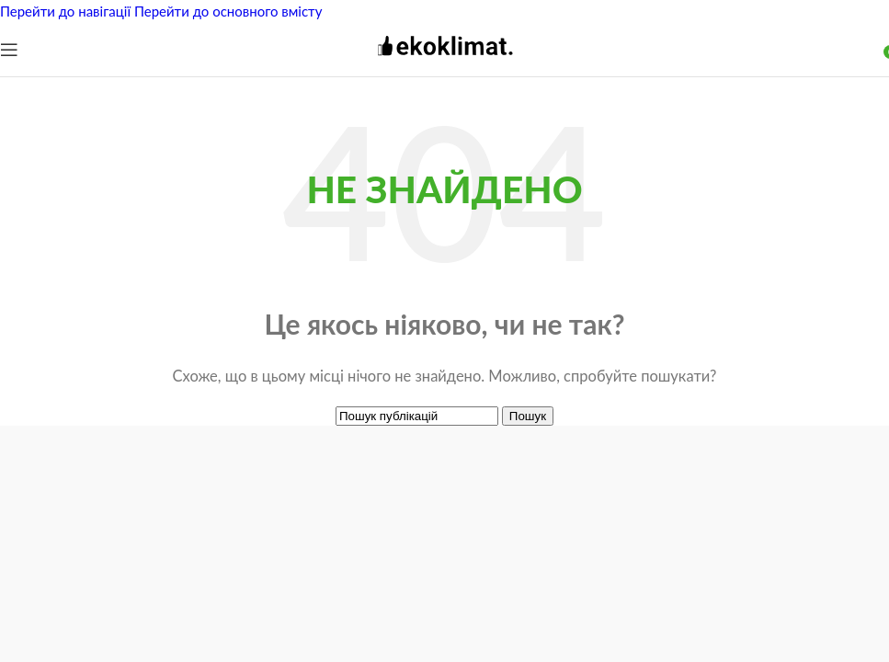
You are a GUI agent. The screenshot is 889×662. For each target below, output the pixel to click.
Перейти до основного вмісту (228, 11)
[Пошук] (417, 416)
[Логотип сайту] (445, 62)
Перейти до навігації (67, 11)
